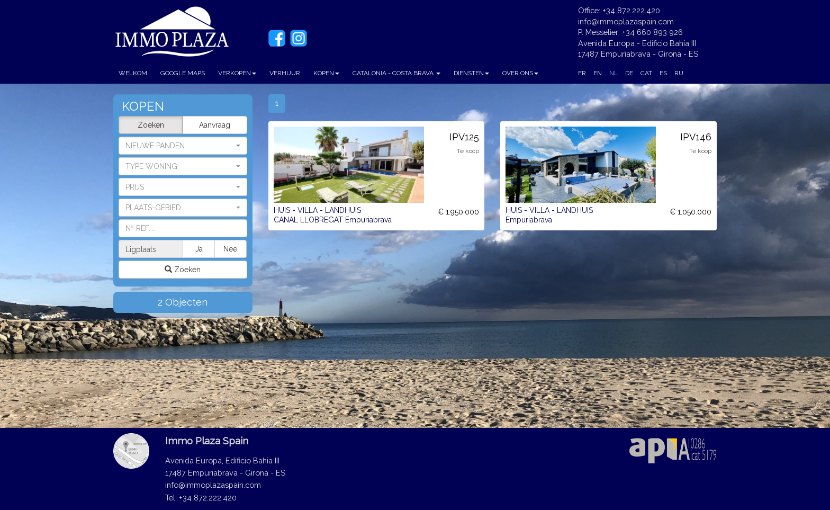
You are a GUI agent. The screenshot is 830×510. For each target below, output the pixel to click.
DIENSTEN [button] (471, 73)
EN (597, 73)
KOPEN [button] (326, 73)
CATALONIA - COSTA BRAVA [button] (396, 73)
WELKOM (133, 73)
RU (678, 73)
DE (629, 73)
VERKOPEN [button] (237, 73)
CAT (646, 73)
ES (663, 73)
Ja (199, 249)
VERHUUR (284, 73)
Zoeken (151, 125)
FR (582, 73)
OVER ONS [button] (520, 73)
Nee (230, 249)
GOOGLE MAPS (182, 73)
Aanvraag (214, 125)
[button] (183, 166)
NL (613, 73)
